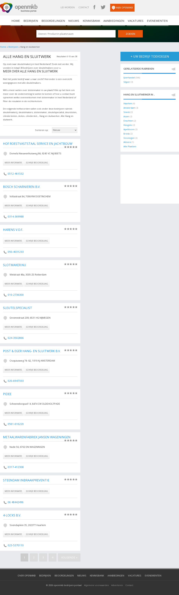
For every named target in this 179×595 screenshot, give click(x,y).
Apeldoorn (129, 128)
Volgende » (70, 555)
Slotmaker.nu (14, 264)
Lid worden (75, 7)
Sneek (126, 111)
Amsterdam (129, 107)
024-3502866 (15, 336)
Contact (91, 7)
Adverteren (117, 582)
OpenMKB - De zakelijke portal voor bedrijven (19, 7)
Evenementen (149, 20)
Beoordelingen (56, 20)
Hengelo (127, 124)
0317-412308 (15, 465)
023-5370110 (15, 543)
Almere (127, 140)
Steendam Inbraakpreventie (26, 478)
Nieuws (75, 20)
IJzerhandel (129, 77)
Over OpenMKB (31, 573)
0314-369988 (15, 216)
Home (3, 46)
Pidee (7, 393)
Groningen (129, 136)
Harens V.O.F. (13, 229)
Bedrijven (36, 20)
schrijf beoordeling (37, 162)
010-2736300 (15, 294)
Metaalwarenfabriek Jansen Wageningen (36, 435)
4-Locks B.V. (11, 513)
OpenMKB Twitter (111, 7)
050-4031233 (15, 251)
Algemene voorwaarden (96, 582)
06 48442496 (15, 500)
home (24, 20)
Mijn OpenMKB (130, 8)
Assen (126, 115)
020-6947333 (15, 379)
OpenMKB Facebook (102, 7)
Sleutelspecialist (17, 307)
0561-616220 (15, 422)
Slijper (126, 81)
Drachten (128, 120)
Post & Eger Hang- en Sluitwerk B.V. (31, 350)
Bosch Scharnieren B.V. (21, 186)
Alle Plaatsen (129, 145)
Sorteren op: (41, 129)
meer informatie (13, 162)
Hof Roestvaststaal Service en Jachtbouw (37, 143)
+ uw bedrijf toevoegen (149, 56)
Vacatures (130, 20)
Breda (126, 132)
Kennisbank (90, 20)
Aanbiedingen (111, 20)
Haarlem (127, 103)
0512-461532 (15, 173)
